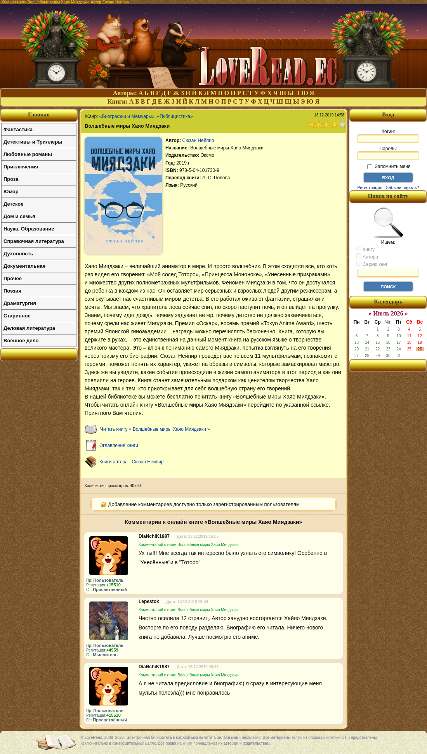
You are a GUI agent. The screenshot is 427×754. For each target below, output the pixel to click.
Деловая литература (29, 328)
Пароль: (388, 153)
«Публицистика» (175, 116)
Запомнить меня (388, 166)
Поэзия (12, 291)
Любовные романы (27, 154)
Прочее (12, 278)
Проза (11, 179)
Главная (39, 114)
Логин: (388, 136)
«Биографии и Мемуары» (126, 116)
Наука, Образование (28, 229)
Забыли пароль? (402, 187)
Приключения (20, 167)
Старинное (17, 316)
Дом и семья (19, 216)
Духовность (18, 254)
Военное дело (21, 340)
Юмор (11, 191)
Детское (13, 204)
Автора (367, 256)
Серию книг (371, 264)
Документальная (24, 266)
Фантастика (18, 129)
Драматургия (19, 303)
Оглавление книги (118, 445)
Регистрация (369, 187)
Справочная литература (33, 241)
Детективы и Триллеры (32, 142)
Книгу (365, 249)
